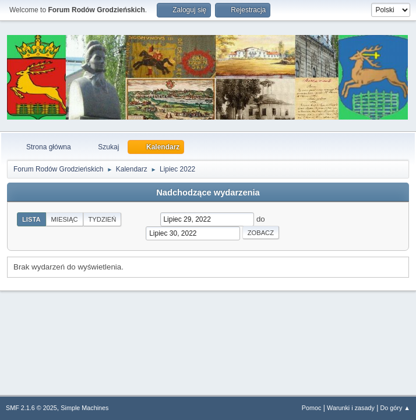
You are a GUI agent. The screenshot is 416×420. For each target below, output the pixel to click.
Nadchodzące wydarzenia (208, 192)
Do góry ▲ (395, 407)
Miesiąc (64, 219)
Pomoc (312, 407)
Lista (31, 219)
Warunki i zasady (351, 407)
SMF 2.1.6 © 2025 (31, 407)
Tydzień (103, 219)
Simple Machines (84, 407)
